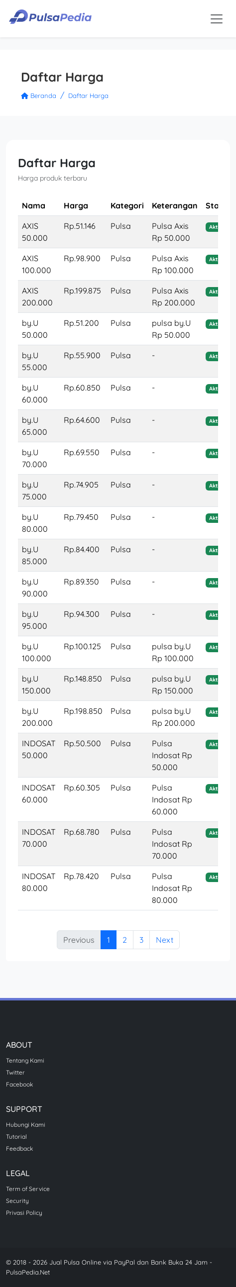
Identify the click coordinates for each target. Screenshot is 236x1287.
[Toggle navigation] (216, 18)
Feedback (19, 1148)
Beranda (38, 95)
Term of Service (28, 1188)
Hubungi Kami (25, 1124)
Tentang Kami (25, 1060)
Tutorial (16, 1136)
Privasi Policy (24, 1212)
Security (17, 1200)
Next (164, 940)
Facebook (19, 1084)
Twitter (15, 1072)
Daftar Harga (88, 95)
